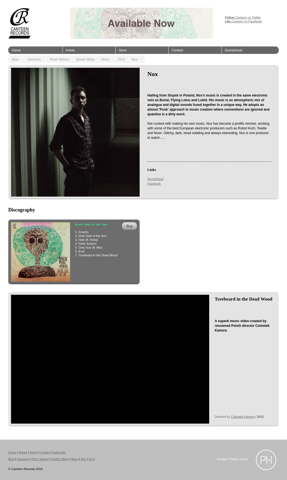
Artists (70, 50)
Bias (15, 59)
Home (16, 50)
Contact (177, 50)
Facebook (154, 183)
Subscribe (59, 452)
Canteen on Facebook (243, 21)
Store (123, 50)
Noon (106, 59)
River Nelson (59, 59)
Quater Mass (85, 59)
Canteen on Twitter (243, 17)
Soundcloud (233, 50)
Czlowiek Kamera (243, 416)
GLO (121, 59)
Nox (134, 59)
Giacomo (34, 59)
